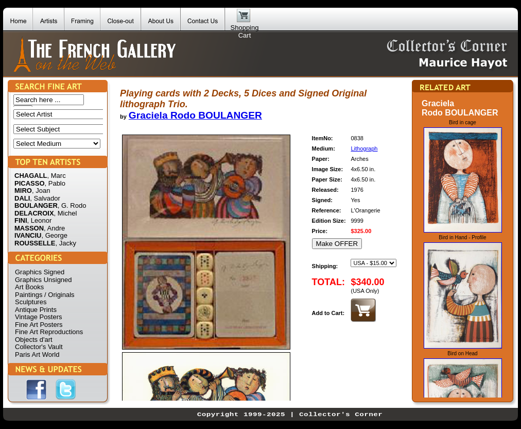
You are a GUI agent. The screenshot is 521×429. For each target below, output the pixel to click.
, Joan (41, 190)
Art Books (29, 287)
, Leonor (39, 220)
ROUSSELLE (34, 243)
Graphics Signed (39, 272)
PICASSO (29, 183)
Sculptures (30, 302)
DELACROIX (34, 213)
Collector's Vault (39, 347)
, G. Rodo (72, 205)
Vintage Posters (38, 317)
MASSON (29, 228)
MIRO (23, 190)
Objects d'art (34, 339)
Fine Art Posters (38, 324)
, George (54, 235)
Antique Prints (36, 310)
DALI (22, 198)
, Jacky (65, 243)
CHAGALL (30, 175)
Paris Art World (37, 354)
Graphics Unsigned (43, 280)
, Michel (65, 213)
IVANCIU (27, 235)
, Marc (56, 175)
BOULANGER (36, 205)
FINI (20, 220)
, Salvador (45, 198)
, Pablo (55, 183)
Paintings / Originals (45, 295)
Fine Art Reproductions (49, 332)
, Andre (54, 228)
